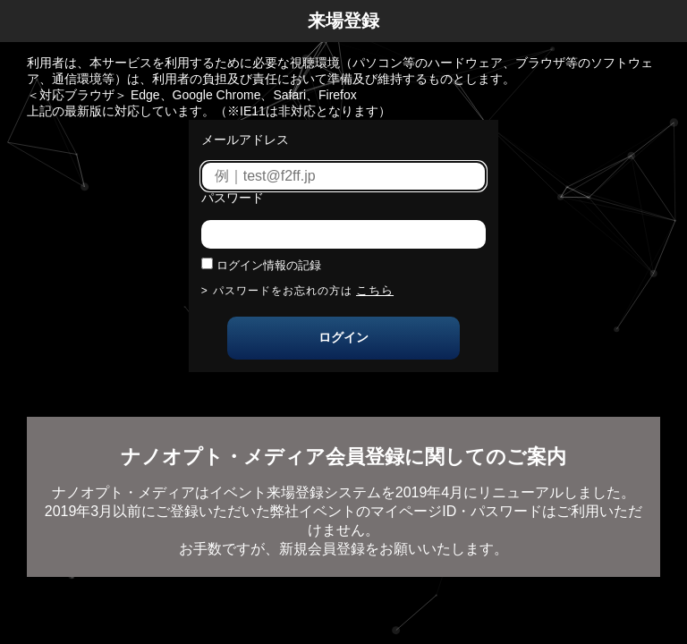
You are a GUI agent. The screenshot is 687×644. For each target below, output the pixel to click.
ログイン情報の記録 (268, 265)
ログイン (343, 337)
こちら (375, 290)
